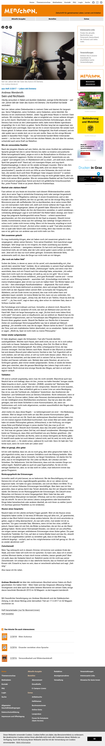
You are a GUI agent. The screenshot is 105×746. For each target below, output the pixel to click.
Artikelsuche (37, 697)
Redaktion (58, 671)
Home (32, 2)
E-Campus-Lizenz (39, 688)
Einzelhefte (36, 684)
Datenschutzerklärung (10, 712)
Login (80, 2)
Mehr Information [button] (23, 742)
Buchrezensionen (39, 705)
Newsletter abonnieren (90, 83)
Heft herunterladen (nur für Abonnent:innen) (21, 610)
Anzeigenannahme (61, 676)
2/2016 (13, 658)
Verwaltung (58, 680)
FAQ (74, 2)
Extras (86, 19)
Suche (87, 2)
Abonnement (37, 680)
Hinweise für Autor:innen (90, 680)
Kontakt (67, 2)
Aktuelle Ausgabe (18, 19)
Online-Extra (37, 710)
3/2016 (13, 647)
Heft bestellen (8, 614)
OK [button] (94, 739)
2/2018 (13, 636)
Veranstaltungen (86, 52)
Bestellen (52, 19)
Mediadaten (57, 2)
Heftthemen (36, 701)
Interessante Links (87, 30)
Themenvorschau (43, 2)
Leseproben (36, 714)
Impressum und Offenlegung (13, 716)
